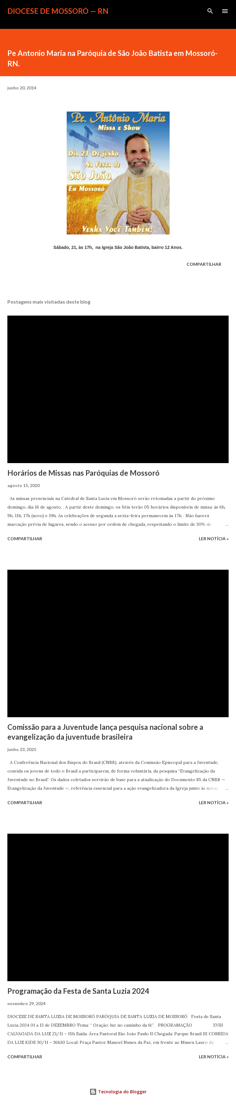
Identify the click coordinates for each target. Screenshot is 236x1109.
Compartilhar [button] (204, 264)
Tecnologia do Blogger (118, 1092)
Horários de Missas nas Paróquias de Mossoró (83, 472)
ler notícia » (214, 538)
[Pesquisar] (210, 11)
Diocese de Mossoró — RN (57, 10)
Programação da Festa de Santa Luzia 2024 (78, 990)
